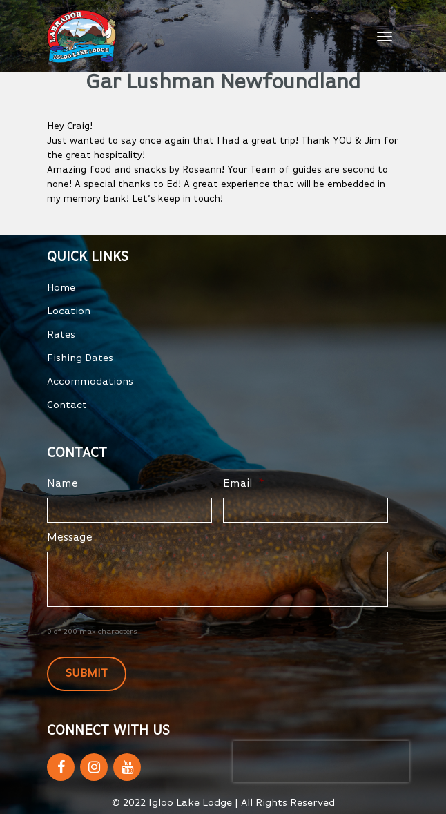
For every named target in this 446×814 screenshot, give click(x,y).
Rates (61, 334)
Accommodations (90, 381)
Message (70, 537)
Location (68, 311)
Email (243, 484)
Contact (67, 405)
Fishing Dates (80, 358)
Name (62, 484)
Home (61, 287)
